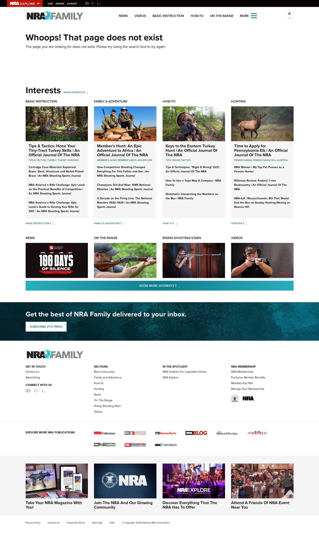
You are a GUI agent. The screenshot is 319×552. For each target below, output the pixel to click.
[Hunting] (245, 223)
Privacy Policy (33, 522)
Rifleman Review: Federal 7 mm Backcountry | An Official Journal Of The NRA (260, 184)
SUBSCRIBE (46, 326)
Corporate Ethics (76, 522)
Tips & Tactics (37, 160)
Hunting (238, 101)
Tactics (186, 160)
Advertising (33, 377)
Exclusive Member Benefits (248, 377)
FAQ (112, 522)
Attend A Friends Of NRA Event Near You (260, 505)
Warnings (97, 522)
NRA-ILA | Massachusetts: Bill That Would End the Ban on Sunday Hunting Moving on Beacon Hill (262, 202)
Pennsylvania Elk (264, 160)
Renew (60, 4)
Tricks (176, 160)
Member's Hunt (107, 160)
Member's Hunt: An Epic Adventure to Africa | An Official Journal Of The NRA (122, 150)
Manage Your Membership (247, 389)
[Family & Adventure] (122, 223)
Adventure (145, 160)
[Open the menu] (254, 15)
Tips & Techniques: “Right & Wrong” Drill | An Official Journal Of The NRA (193, 169)
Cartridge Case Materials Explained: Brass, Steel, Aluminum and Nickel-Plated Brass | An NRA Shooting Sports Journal (56, 171)
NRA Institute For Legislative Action (185, 372)
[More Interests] (86, 92)
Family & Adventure (110, 101)
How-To (197, 15)
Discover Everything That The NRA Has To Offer (190, 505)
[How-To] (175, 223)
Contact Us (32, 372)
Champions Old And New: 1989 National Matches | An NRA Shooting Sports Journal (125, 187)
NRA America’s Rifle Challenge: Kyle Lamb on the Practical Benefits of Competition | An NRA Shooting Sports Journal (57, 189)
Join (51, 4)
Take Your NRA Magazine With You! (54, 505)
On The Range (221, 15)
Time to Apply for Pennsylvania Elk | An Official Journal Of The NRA (261, 150)
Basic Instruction (168, 15)
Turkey (51, 160)
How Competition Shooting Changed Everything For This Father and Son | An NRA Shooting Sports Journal (123, 171)
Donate (73, 4)
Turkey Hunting (68, 160)
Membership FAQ (242, 383)
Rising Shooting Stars (182, 238)
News (123, 15)
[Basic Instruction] (52, 223)
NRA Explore (171, 377)
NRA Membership (242, 372)
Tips (168, 160)
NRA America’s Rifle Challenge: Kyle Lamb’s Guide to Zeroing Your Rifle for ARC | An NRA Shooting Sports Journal (54, 207)
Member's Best (127, 160)
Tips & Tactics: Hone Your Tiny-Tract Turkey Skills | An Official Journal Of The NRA (54, 150)
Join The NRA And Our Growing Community (123, 505)
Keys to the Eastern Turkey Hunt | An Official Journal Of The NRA (191, 150)
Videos (140, 15)
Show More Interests (181, 285)
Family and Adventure (107, 377)
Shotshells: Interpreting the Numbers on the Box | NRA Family (192, 196)
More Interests (73, 92)
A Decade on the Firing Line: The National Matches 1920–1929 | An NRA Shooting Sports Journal (124, 202)
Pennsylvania (243, 160)
